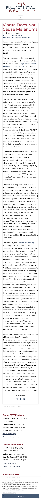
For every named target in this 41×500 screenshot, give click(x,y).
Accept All (20, 496)
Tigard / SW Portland (14, 415)
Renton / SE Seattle (13, 444)
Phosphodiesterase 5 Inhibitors (16, 37)
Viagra (19, 406)
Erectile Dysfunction (12, 35)
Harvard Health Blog (26, 243)
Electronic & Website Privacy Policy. (13, 490)
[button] (38, 479)
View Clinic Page (9, 434)
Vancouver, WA (11, 474)
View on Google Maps (11, 437)
